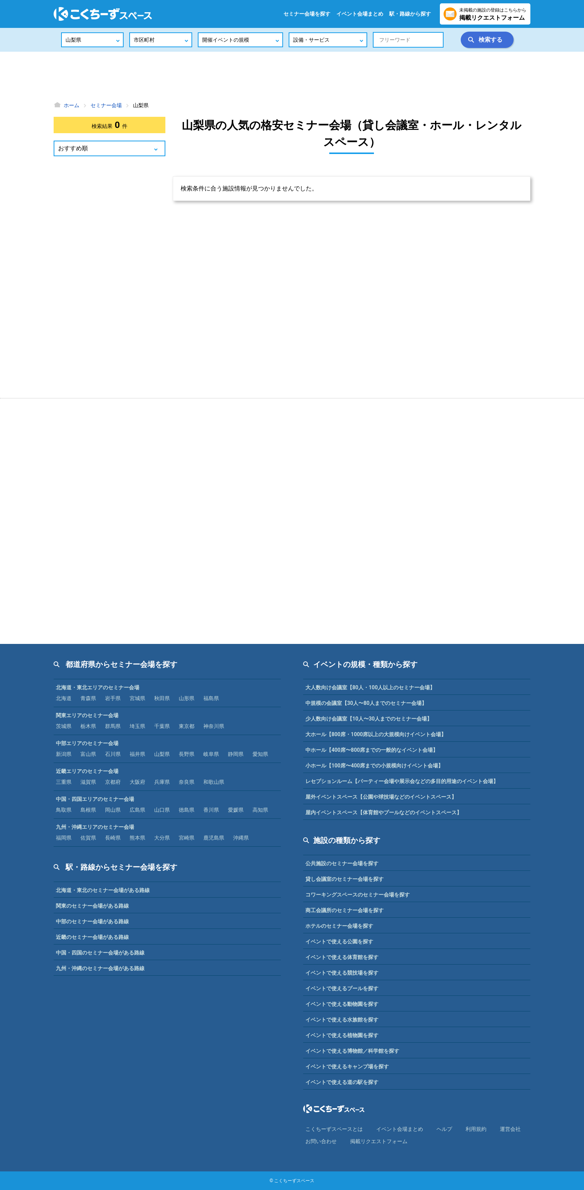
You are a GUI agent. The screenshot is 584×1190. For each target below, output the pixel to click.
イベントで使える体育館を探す (341, 957)
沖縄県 (241, 838)
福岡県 (64, 838)
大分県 (162, 838)
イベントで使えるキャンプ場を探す (347, 1066)
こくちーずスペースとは (334, 1129)
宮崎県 (186, 838)
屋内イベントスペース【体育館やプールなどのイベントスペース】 (383, 812)
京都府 (113, 782)
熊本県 (137, 838)
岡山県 (113, 810)
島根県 (88, 810)
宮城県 (137, 698)
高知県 (260, 810)
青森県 (88, 698)
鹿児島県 (213, 838)
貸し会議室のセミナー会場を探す (344, 879)
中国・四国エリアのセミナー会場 (95, 799)
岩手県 (113, 698)
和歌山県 (213, 782)
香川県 (211, 810)
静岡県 (236, 754)
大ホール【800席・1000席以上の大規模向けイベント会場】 (375, 734)
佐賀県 (88, 838)
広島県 (137, 810)
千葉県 (162, 726)
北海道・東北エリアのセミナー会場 (97, 687)
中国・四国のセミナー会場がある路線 (100, 953)
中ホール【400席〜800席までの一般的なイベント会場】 (371, 750)
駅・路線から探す (410, 14)
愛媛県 (236, 810)
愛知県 (260, 754)
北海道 (64, 698)
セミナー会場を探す (306, 14)
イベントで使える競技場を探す (341, 973)
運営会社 (510, 1129)
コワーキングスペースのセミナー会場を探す (357, 895)
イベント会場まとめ (359, 14)
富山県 (88, 754)
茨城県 (64, 726)
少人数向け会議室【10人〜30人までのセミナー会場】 (368, 719)
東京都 (186, 726)
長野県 (186, 754)
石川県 (113, 754)
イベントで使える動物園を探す (341, 1004)
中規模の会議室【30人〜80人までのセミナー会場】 (366, 703)
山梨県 (162, 754)
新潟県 (64, 754)
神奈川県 (213, 726)
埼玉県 (137, 726)
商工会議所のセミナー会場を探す (344, 910)
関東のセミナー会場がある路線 (92, 906)
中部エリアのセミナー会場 (87, 743)
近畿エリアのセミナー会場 (87, 771)
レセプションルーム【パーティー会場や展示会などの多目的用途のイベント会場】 (401, 781)
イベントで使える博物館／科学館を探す (352, 1051)
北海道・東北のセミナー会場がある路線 (103, 890)
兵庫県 (162, 782)
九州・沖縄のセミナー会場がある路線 (100, 968)
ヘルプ (444, 1129)
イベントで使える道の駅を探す (341, 1082)
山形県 (186, 698)
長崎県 (113, 838)
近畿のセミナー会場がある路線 (92, 937)
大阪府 (137, 782)
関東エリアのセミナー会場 (87, 715)
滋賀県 (88, 782)
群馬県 (113, 726)
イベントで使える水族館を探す (341, 1020)
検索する (490, 39)
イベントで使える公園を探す (339, 941)
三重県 (64, 782)
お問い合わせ (321, 1141)
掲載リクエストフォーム (378, 1141)
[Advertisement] (292, 76)
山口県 (162, 810)
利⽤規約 (476, 1129)
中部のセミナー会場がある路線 (92, 921)
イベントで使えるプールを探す (341, 988)
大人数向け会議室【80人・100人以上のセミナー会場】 (370, 687)
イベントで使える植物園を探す (341, 1035)
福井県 (137, 754)
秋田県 (162, 698)
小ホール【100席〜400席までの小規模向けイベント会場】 (374, 766)
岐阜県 (211, 754)
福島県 (211, 698)
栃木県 (88, 726)
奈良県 (186, 782)
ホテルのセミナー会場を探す (339, 926)
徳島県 (186, 810)
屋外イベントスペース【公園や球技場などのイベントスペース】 (381, 797)
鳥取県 (64, 810)
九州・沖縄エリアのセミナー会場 (95, 827)
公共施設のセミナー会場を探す (341, 863)
